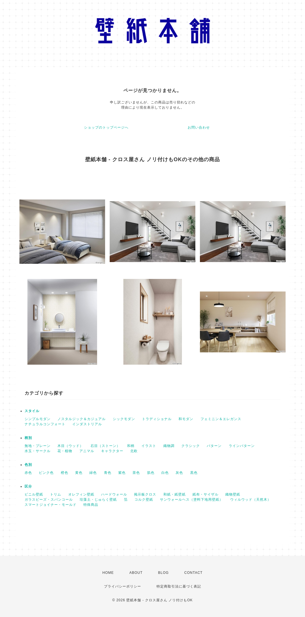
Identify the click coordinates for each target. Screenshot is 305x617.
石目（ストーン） (105, 446)
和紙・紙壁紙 (174, 494)
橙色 (64, 473)
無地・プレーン (38, 446)
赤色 (28, 473)
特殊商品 (90, 505)
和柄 (131, 446)
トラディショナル (157, 419)
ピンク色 (46, 473)
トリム (55, 494)
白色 (165, 473)
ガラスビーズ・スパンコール (49, 500)
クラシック (190, 446)
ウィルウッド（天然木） (250, 500)
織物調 (168, 446)
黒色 (194, 473)
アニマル (86, 451)
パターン (214, 446)
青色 (107, 473)
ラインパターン (242, 446)
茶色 (136, 473)
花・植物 (64, 451)
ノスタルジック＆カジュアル (81, 419)
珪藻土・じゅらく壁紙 (98, 500)
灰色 (179, 473)
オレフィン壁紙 (81, 494)
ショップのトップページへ (106, 127)
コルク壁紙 (144, 500)
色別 (28, 465)
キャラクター (112, 451)
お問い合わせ (199, 127)
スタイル (32, 411)
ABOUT (136, 573)
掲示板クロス (145, 494)
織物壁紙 (232, 494)
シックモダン (124, 419)
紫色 (122, 473)
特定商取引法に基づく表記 (178, 586)
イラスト (148, 446)
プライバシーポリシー (122, 586)
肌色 (150, 473)
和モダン (185, 419)
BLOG (163, 573)
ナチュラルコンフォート (45, 424)
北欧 (134, 451)
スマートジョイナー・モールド (51, 505)
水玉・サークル (38, 451)
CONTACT (193, 573)
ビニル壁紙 (34, 494)
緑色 (93, 473)
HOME (108, 573)
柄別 (28, 438)
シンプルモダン (38, 419)
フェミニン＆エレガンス (220, 419)
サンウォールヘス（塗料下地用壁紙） (191, 500)
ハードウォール (114, 494)
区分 (28, 486)
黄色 (79, 473)
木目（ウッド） (70, 446)
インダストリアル (87, 424)
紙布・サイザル (205, 494)
